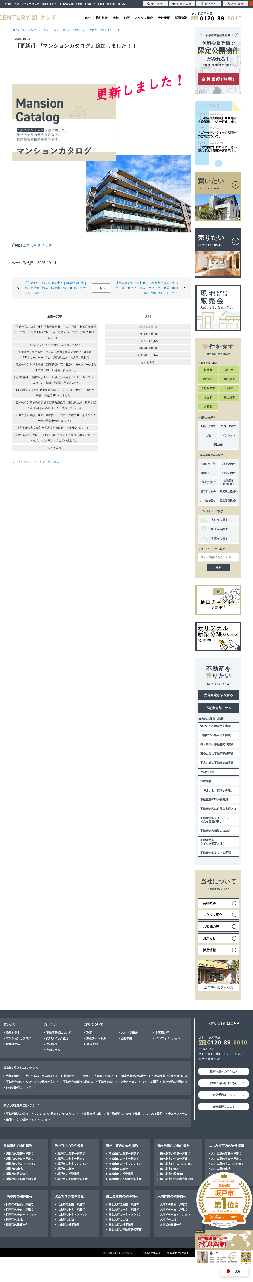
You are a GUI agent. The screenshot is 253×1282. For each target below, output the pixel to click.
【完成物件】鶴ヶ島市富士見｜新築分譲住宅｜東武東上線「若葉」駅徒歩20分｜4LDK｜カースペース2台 (55, 288)
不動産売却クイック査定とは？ (212, 841)
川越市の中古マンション (21, 1163)
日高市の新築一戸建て (20, 1204)
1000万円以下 (208, 482)
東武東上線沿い (229, 491)
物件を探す (13, 1032)
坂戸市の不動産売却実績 (215, 726)
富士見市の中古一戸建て (124, 1209)
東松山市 (207, 379)
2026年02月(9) (148, 348)
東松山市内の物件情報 (122, 1145)
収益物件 (218, 444)
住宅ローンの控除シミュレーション (28, 1119)
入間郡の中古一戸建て (173, 1209)
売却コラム (53, 1049)
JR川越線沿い (208, 500)
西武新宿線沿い (229, 500)
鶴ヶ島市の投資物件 (172, 1173)
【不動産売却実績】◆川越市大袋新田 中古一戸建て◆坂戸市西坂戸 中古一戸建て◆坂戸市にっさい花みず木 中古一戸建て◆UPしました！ (54, 332)
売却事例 (51, 1044)
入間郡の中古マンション (175, 1214)
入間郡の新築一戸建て (173, 1204)
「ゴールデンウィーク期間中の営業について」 (54, 345)
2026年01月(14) (148, 355)
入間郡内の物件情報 (171, 1196)
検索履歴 (235, 4)
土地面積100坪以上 (229, 482)
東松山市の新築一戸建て (124, 1153)
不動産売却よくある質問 (215, 852)
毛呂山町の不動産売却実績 (216, 762)
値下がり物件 (208, 491)
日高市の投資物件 (17, 1224)
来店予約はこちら (224, 1094)
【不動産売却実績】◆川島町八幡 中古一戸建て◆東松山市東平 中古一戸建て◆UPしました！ (55, 392)
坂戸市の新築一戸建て (71, 1153)
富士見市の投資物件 (121, 1224)
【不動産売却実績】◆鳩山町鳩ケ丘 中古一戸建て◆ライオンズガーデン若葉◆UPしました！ (54, 418)
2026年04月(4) (148, 333)
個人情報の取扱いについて (118, 1252)
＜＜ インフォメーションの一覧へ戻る (35, 462)
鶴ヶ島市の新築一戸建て (175, 1153)
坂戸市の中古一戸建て (71, 1158)
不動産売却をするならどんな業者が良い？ (214, 819)
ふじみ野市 (208, 388)
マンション (228, 435)
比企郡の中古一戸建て (71, 1209)
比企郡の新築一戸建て (71, 1204)
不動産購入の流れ (17, 1113)
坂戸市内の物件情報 (69, 1145)
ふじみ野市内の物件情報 (226, 1145)
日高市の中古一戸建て (20, 1209)
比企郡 (208, 397)
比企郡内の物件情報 (69, 1196)
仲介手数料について (18, 1087)
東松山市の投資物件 (121, 1173)
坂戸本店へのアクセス (224, 1071)
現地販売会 (13, 1044)
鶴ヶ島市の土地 (169, 1168)
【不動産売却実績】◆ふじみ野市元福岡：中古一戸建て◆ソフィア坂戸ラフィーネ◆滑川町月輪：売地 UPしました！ (146, 288)
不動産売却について (58, 1032)
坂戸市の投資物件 (68, 1173)
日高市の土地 (14, 1219)
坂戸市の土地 (65, 1168)
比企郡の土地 (65, 1219)
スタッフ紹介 (144, 18)
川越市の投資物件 (17, 1173)
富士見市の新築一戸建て (124, 1204)
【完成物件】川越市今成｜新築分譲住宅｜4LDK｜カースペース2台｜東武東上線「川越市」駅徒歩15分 (54, 367)
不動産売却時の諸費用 (214, 799)
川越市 (208, 370)
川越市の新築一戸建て (20, 1153)
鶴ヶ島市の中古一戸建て (175, 1158)
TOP (88, 18)
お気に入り (182, 4)
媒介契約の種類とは (175, 1081)
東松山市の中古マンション (125, 1163)
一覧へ (101, 288)
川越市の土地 (14, 1168)
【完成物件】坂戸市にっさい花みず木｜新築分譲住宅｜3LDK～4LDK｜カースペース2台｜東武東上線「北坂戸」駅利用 (54, 354)
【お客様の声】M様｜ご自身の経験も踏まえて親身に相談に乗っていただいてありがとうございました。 (54, 437)
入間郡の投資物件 (171, 1224)
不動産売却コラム (218, 708)
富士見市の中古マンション (125, 1214)
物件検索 (102, 18)
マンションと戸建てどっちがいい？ (56, 1113)
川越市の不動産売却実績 (215, 735)
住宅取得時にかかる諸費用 (123, 1113)
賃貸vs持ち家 (92, 1113)
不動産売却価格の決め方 (215, 830)
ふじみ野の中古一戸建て (226, 1158)
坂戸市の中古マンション (72, 1163)
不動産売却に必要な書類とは (218, 808)
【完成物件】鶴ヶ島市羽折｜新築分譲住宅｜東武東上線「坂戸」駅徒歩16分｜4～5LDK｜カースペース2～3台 (54, 405)
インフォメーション (167, 1038)
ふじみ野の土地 (220, 1168)
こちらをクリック (37, 245)
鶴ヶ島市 (229, 379)
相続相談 (205, 781)
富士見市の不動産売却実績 (125, 1229)
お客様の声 (162, 1032)
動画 (127, 18)
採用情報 (181, 18)
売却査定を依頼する (218, 695)
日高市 (229, 388)
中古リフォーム (177, 1113)
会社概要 (164, 18)
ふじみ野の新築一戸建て (226, 1153)
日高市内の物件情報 (17, 1196)
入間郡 (208, 406)
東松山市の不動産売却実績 (216, 753)
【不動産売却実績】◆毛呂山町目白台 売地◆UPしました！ (54, 427)
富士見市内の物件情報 (122, 1196)
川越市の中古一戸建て (20, 1158)
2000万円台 (228, 463)
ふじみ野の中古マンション (227, 1163)
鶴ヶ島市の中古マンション (176, 1163)
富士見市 (229, 397)
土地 (208, 435)
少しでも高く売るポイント (41, 1076)
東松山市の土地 (118, 1168)
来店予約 (92, 1044)
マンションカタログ (18, 1038)
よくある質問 (149, 1081)
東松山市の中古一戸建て (124, 1158)
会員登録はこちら (224, 1106)
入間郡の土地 (168, 1219)
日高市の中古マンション (21, 1214)
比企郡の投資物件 (68, 1224)
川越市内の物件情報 (17, 1145)
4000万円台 (228, 473)
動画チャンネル (96, 1038)
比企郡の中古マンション (72, 1214)
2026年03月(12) (148, 341)
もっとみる (54, 447)
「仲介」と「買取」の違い (216, 790)
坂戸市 (229, 370)
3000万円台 (208, 473)
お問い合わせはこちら (224, 1083)
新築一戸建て (208, 426)
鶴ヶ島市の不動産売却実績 (216, 744)
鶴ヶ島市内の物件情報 (173, 1145)
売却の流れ (207, 772)
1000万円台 (208, 463)
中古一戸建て (228, 426)
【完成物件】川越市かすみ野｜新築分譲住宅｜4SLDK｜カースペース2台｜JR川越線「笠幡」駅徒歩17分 (54, 380)
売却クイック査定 (57, 1038)
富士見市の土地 (118, 1219)
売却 (116, 18)
